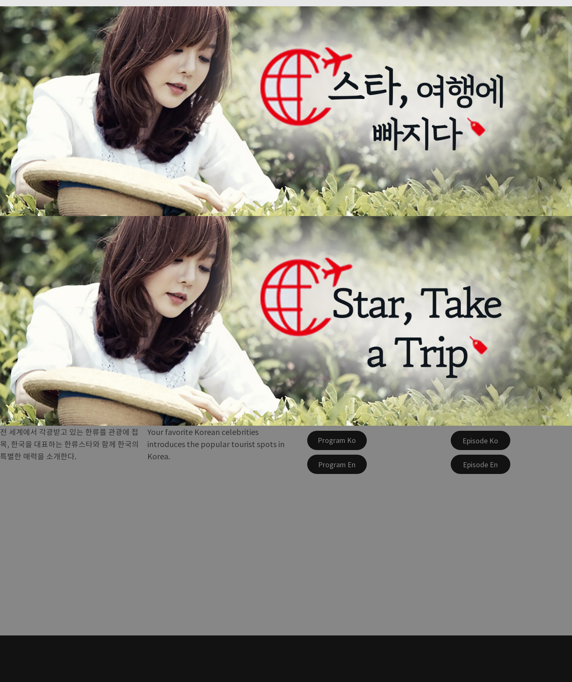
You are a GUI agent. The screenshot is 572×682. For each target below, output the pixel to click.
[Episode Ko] (480, 440)
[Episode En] (480, 464)
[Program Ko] (337, 440)
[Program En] (337, 464)
